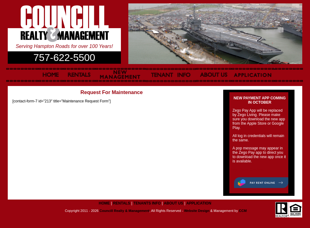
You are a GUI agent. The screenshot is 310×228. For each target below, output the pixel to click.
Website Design (197, 211)
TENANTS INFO (147, 203)
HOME (104, 203)
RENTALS (121, 203)
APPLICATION (198, 203)
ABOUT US (173, 203)
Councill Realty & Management (124, 211)
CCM (243, 211)
